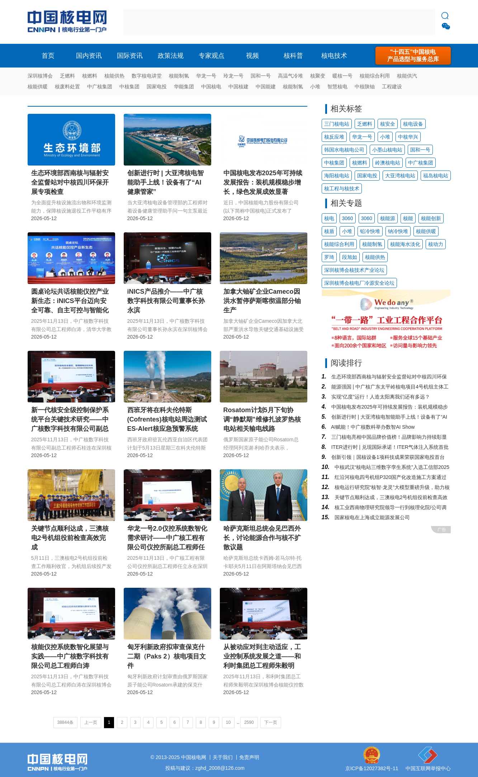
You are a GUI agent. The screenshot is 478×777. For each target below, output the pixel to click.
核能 (408, 218)
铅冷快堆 (370, 231)
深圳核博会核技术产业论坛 (354, 270)
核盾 (329, 231)
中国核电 (211, 86)
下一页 (270, 722)
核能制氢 (179, 76)
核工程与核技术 (341, 188)
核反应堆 (334, 137)
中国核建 (238, 86)
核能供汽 (407, 76)
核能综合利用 (375, 76)
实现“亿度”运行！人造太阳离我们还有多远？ (380, 397)
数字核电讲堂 (147, 76)
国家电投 (157, 86)
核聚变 (317, 76)
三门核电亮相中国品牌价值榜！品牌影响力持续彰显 (388, 437)
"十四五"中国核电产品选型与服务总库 (413, 55)
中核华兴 (408, 137)
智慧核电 (337, 86)
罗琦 (329, 257)
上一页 (90, 722)
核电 (69, 21)
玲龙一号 (233, 76)
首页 (48, 55)
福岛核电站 (435, 175)
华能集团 (184, 86)
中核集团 (129, 86)
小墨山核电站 (387, 150)
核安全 (387, 124)
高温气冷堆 (290, 76)
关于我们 (223, 757)
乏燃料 (67, 76)
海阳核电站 (336, 175)
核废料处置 (67, 86)
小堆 (315, 86)
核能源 (387, 218)
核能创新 (431, 218)
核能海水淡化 (405, 244)
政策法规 (171, 55)
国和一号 (261, 76)
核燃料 (89, 76)
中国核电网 (193, 757)
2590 (249, 722)
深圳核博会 (40, 76)
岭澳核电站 (387, 163)
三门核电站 (336, 124)
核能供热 (114, 76)
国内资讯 (89, 55)
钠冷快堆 (398, 231)
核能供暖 (38, 86)
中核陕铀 (365, 86)
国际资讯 (130, 55)
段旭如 (349, 257)
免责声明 (249, 757)
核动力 (435, 244)
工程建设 (392, 86)
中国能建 (266, 86)
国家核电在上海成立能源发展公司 (371, 517)
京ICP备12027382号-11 (371, 768)
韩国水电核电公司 (344, 150)
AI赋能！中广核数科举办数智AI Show (372, 427)
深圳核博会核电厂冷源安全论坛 (359, 283)
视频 (252, 55)
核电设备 (413, 124)
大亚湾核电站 (400, 175)
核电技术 (334, 55)
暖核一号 (342, 76)
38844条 (65, 722)
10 (228, 722)
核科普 (293, 55)
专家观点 (211, 55)
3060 (347, 218)
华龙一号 (206, 76)
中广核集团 (99, 86)
